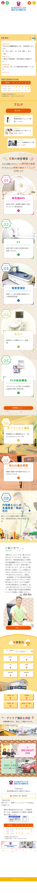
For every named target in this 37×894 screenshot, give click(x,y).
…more (19, 123)
